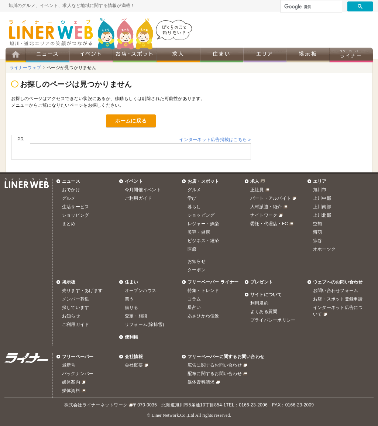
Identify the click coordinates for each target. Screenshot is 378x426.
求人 (254, 181)
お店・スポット (203, 181)
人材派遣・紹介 (266, 206)
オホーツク (324, 249)
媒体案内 (71, 382)
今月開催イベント (143, 189)
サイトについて (266, 294)
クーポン (197, 269)
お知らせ (197, 261)
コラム (194, 299)
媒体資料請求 (201, 382)
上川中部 (322, 198)
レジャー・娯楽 (203, 223)
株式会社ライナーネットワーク (95, 405)
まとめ (69, 223)
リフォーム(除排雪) (144, 324)
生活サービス (75, 206)
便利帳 (131, 337)
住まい (131, 282)
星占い (194, 307)
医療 (192, 249)
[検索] (310, 6)
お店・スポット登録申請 (338, 299)
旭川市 (320, 189)
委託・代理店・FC (269, 223)
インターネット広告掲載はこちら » (215, 139)
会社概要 (134, 365)
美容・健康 (199, 232)
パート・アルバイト (270, 198)
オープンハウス (141, 290)
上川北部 (322, 215)
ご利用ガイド (138, 198)
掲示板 (69, 282)
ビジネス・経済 (203, 240)
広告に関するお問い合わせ (215, 365)
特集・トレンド (203, 290)
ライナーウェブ (25, 67)
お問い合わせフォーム (335, 290)
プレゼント (261, 282)
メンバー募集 (75, 299)
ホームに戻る (131, 121)
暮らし (194, 206)
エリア (320, 181)
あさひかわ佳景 (203, 316)
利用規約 (259, 303)
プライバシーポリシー (272, 320)
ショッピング (75, 215)
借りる (131, 307)
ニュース (71, 181)
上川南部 (322, 206)
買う (129, 299)
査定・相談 (136, 316)
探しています (75, 307)
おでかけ (71, 189)
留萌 (317, 232)
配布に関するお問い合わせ (215, 373)
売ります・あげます (82, 290)
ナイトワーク (263, 215)
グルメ (69, 198)
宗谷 (317, 240)
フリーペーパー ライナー (213, 282)
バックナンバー (78, 373)
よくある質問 (263, 311)
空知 (317, 223)
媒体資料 (71, 390)
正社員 (257, 189)
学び (192, 198)
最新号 (69, 365)
